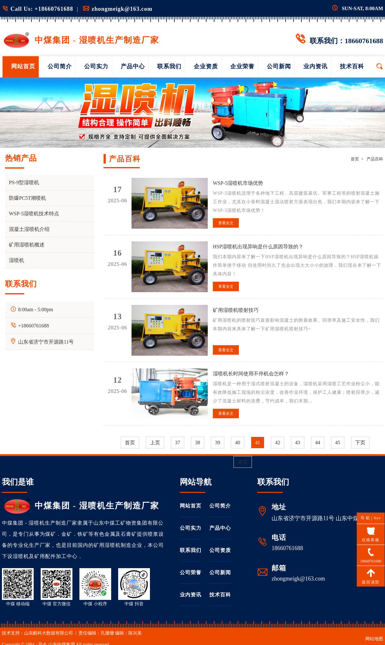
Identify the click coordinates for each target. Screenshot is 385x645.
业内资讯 (315, 66)
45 (337, 442)
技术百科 (352, 66)
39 (217, 442)
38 (197, 442)
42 (277, 442)
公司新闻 (279, 66)
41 (257, 442)
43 (297, 442)
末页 (243, 462)
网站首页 (23, 66)
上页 (155, 442)
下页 (360, 442)
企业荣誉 (242, 66)
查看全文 (225, 223)
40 (237, 442)
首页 (355, 159)
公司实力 (96, 66)
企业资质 (206, 66)
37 (177, 442)
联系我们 (169, 66)
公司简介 (60, 66)
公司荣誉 (190, 572)
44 (317, 442)
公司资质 (220, 550)
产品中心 (133, 66)
